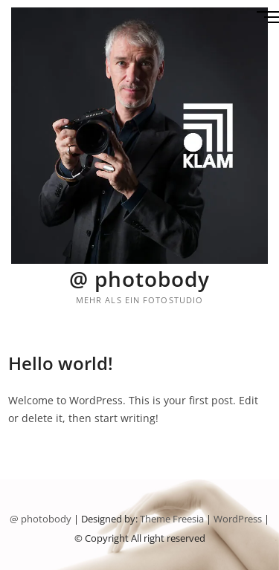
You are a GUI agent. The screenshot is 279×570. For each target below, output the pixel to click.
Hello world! (60, 363)
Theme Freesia (172, 518)
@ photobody (139, 279)
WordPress (238, 518)
